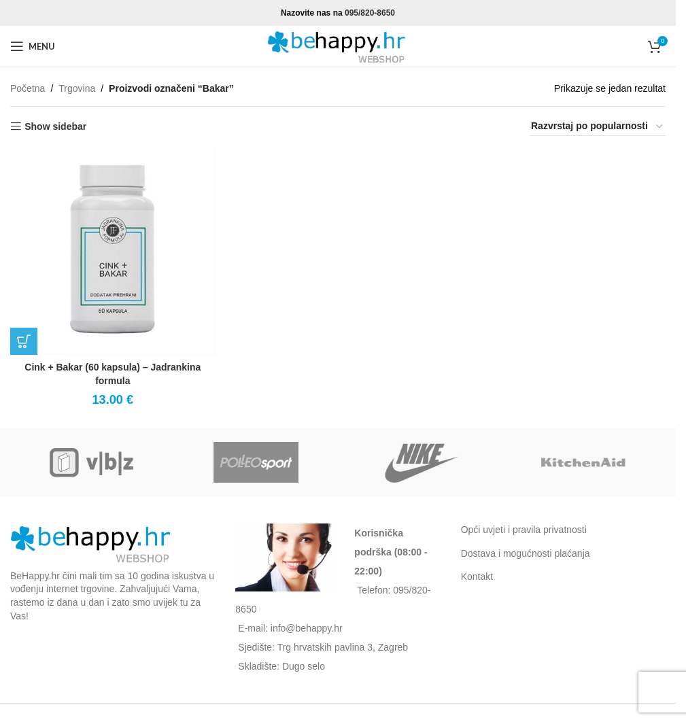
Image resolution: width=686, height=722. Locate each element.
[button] (23, 341)
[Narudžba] (598, 126)
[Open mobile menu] (32, 46)
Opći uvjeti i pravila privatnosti (524, 529)
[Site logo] (338, 45)
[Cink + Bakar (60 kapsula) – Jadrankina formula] (112, 252)
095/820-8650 (370, 13)
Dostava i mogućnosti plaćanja (525, 553)
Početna (27, 88)
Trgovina (76, 88)
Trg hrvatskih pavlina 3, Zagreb (342, 647)
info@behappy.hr (307, 628)
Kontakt (477, 576)
